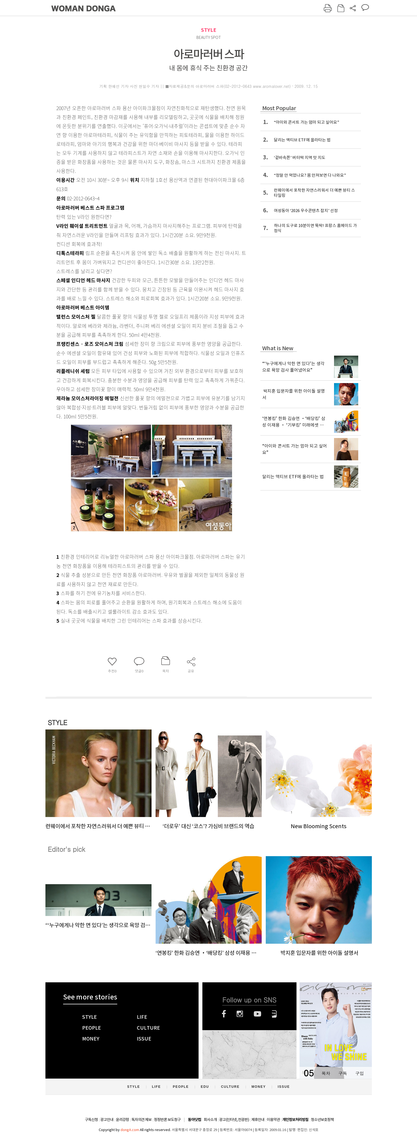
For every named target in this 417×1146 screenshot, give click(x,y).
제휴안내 (257, 1119)
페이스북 (224, 1014)
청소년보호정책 (322, 1119)
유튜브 (257, 1014)
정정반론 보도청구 (167, 1119)
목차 (326, 1073)
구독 (342, 1073)
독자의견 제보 (141, 1119)
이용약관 (273, 1119)
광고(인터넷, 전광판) (234, 1119)
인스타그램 (240, 1014)
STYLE (208, 30)
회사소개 (210, 1119)
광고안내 (106, 1119)
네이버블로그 (274, 1014)
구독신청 (91, 1119)
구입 (359, 1073)
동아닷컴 (194, 1119)
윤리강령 (122, 1119)
